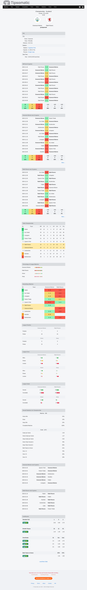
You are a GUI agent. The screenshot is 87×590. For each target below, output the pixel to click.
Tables (37, 6)
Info (55, 583)
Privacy (32, 583)
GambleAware (34, 574)
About (44, 583)
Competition (25, 6)
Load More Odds (43, 561)
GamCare (53, 574)
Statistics (44, 6)
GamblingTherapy (44, 574)
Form (55, 6)
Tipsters (17, 6)
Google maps (31, 52)
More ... (63, 162)
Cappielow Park (32, 47)
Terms (38, 583)
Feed (32, 6)
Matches (6, 6)
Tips (12, 6)
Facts (50, 6)
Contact (50, 583)
